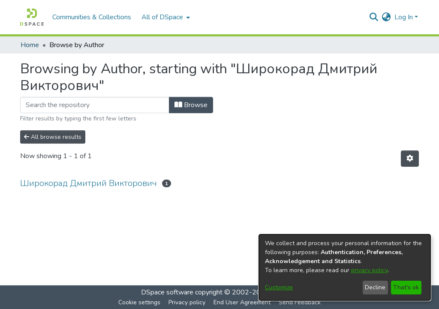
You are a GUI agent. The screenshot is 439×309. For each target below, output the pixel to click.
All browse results (52, 137)
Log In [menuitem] (403, 17)
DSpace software (167, 292)
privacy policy (369, 270)
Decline (375, 287)
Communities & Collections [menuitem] (91, 17)
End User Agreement (242, 302)
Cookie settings (139, 302)
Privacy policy (186, 302)
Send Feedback (300, 302)
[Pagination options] (410, 158)
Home (30, 45)
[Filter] (94, 105)
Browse (190, 105)
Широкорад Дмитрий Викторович (88, 183)
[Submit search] (374, 17)
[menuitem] (165, 17)
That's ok (406, 287)
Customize (279, 287)
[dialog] (344, 267)
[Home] (32, 17)
